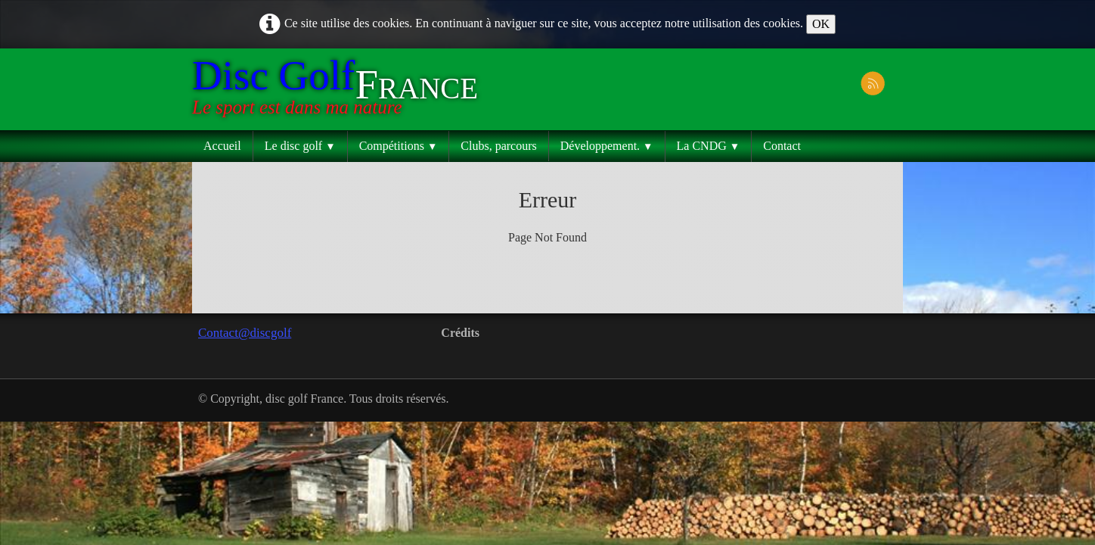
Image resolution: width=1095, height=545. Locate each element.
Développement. (606, 145)
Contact (782, 145)
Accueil (222, 145)
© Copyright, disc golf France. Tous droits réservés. (323, 398)
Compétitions (398, 145)
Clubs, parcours (498, 145)
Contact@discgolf (244, 332)
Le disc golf (300, 145)
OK (821, 23)
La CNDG (708, 145)
